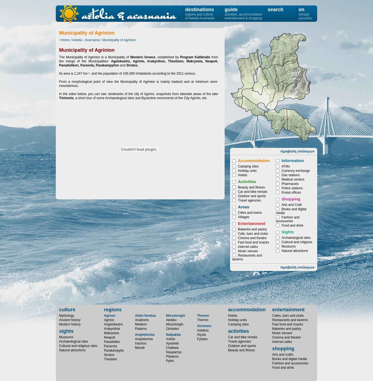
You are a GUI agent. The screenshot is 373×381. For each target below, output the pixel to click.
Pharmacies (290, 184)
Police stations (292, 188)
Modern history (70, 324)
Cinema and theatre (252, 238)
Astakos (203, 330)
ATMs (286, 166)
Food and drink (292, 225)
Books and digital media (289, 359)
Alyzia (201, 335)
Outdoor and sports (252, 196)
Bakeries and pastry (252, 229)
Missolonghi (175, 316)
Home (65, 40)
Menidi (140, 348)
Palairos (141, 329)
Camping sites (248, 166)
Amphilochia (145, 335)
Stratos (109, 355)
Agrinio (109, 316)
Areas (243, 207)
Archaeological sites (296, 238)
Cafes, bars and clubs (288, 316)
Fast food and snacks (253, 242)
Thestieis (277, 95)
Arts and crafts (282, 354)
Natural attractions (295, 251)
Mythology (66, 316)
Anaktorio (142, 320)
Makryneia (301, 126)
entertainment (288, 309)
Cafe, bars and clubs (253, 234)
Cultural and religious (297, 242)
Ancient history (70, 320)
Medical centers (293, 179)
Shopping (291, 199)
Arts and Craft (292, 205)
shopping (283, 348)
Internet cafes (248, 247)
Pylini (170, 361)
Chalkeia (172, 348)
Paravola (110, 346)
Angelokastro (253, 106)
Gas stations (291, 175)
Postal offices (291, 192)
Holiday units (247, 171)
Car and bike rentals (252, 192)
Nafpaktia (173, 335)
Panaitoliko (288, 73)
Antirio (170, 339)
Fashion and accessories (287, 219)
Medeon (141, 324)
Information (293, 160)
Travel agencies (249, 200)
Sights (288, 232)
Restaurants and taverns (290, 320)
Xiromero (204, 326)
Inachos (140, 343)
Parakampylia (283, 51)
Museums (289, 246)
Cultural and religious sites (78, 346)
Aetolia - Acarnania (86, 40)
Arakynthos (276, 121)
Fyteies (202, 339)
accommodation (247, 309)
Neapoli (260, 80)
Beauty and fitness (251, 187)
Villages (243, 217)
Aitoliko (171, 320)
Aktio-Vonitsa (145, 316)
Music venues (248, 251)
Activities (247, 181)
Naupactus (174, 352)
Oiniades (172, 329)
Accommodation (254, 160)
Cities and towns (250, 213)
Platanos (172, 356)
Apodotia (172, 343)
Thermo (203, 316)
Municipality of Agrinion (119, 40)
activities (238, 331)
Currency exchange (296, 171)
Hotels (242, 175)
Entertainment (251, 223)
